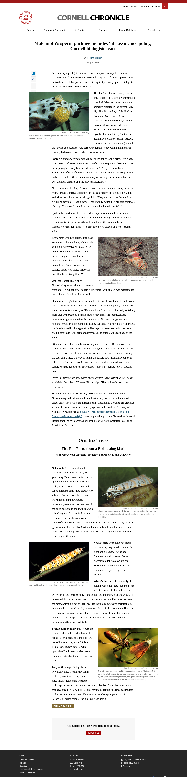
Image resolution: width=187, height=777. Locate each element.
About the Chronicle (27, 757)
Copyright (23, 763)
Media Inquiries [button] (63, 703)
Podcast (103, 27)
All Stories (80, 27)
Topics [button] (30, 27)
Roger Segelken (94, 55)
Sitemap (22, 760)
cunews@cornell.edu (78, 766)
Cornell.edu (130, 3)
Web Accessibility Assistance (31, 766)
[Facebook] (153, 774)
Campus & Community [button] (55, 27)
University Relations (27, 770)
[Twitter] (159, 774)
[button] (165, 3)
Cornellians (154, 27)
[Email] (165, 774)
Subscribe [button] (93, 730)
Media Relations (150, 3)
